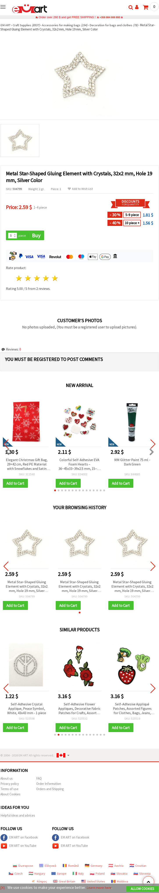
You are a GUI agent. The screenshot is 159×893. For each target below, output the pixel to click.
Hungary (37, 874)
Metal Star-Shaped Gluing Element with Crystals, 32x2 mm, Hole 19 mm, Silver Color (27, 587)
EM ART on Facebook (19, 838)
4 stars (45, 278)
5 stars (54, 278)
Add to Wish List (80, 188)
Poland (97, 874)
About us (6, 779)
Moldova (119, 882)
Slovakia (119, 874)
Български (23, 866)
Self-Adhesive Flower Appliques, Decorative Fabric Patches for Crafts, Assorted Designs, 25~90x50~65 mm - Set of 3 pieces (79, 709)
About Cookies (10, 795)
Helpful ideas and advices (17, 816)
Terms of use (9, 790)
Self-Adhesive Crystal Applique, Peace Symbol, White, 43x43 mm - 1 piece (26, 709)
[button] (55, 491)
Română (71, 866)
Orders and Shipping (50, 790)
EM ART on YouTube (18, 846)
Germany (93, 866)
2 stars (28, 278)
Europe (58, 874)
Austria (116, 866)
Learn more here (100, 887)
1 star (19, 278)
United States (93, 882)
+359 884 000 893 (109, 17)
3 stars (37, 278)
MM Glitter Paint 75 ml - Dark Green (132, 462)
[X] (2, 887)
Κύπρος (39, 882)
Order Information (48, 784)
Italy (78, 874)
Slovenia (142, 874)
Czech (16, 874)
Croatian (138, 866)
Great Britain (64, 882)
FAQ (39, 779)
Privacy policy (9, 784)
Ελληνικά (47, 866)
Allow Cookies (142, 889)
